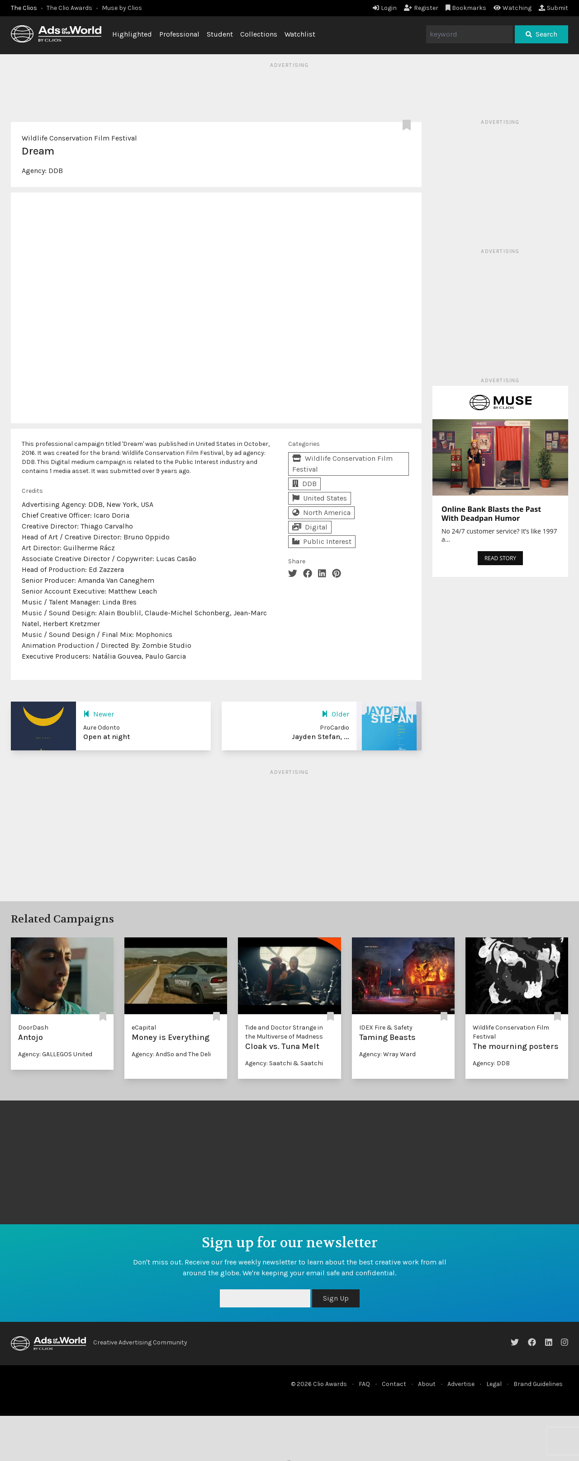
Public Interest (321, 541)
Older (335, 714)
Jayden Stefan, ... (320, 736)
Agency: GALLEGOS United (55, 1054)
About (427, 1384)
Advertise (461, 1384)
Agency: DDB (491, 1063)
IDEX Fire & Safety (386, 1027)
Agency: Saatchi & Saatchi (284, 1063)
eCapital (144, 1027)
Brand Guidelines (538, 1384)
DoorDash (33, 1027)
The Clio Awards (69, 8)
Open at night (106, 736)
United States (319, 498)
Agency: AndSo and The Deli (171, 1054)
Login (385, 8)
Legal (494, 1384)
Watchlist (300, 34)
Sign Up (336, 1298)
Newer (98, 714)
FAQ (364, 1384)
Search (541, 34)
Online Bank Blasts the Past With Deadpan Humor (491, 513)
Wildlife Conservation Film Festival (79, 138)
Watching (513, 8)
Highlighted (132, 34)
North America (321, 512)
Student (220, 34)
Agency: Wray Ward (387, 1054)
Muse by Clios (122, 8)
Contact (394, 1384)
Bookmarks (466, 8)
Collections (258, 34)
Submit (553, 8)
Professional (179, 34)
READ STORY (500, 558)
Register (421, 8)
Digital (309, 527)
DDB (55, 170)
